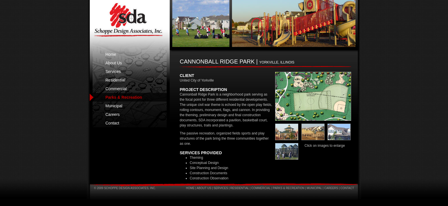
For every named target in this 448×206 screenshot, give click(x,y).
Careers (112, 114)
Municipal (113, 106)
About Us (113, 63)
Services (113, 71)
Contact (112, 123)
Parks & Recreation (123, 97)
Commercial (116, 88)
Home (110, 54)
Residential (115, 80)
